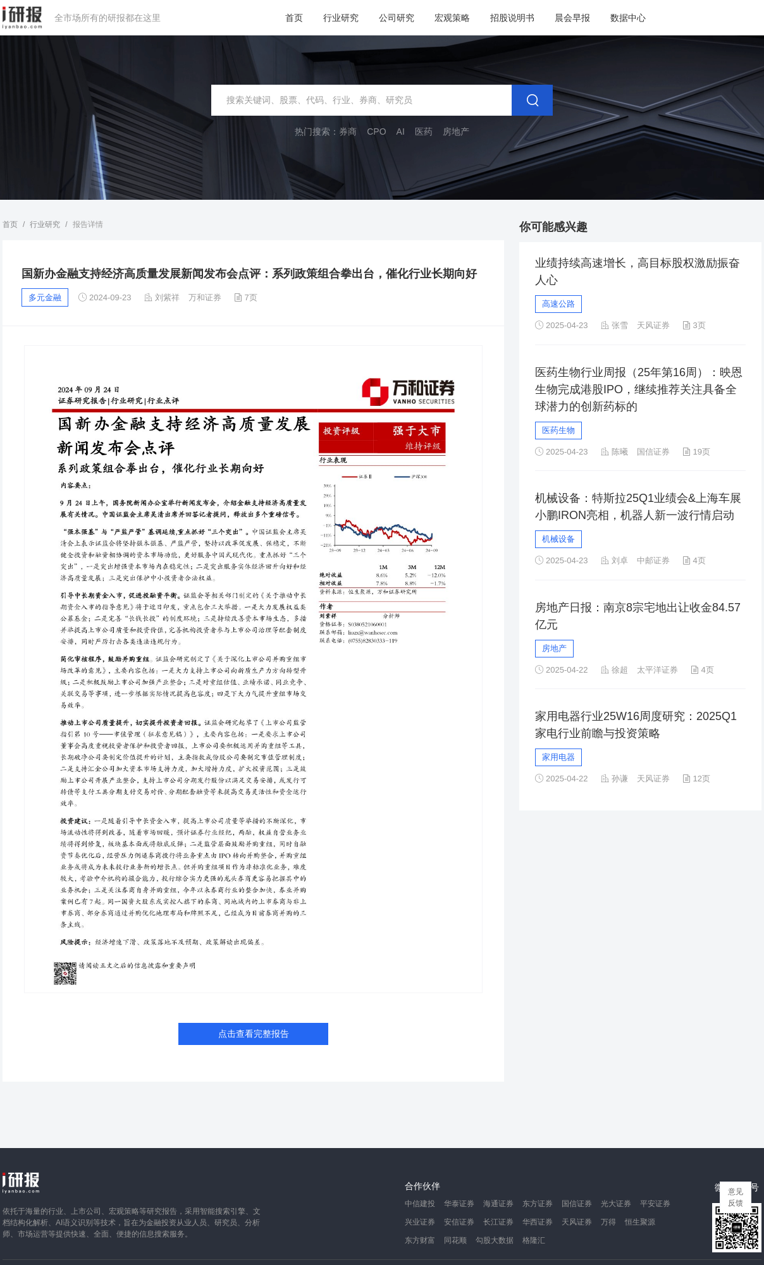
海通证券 (498, 1203)
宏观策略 (452, 18)
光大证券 (616, 1203)
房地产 (554, 648)
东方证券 (537, 1203)
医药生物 (558, 430)
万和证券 (204, 297)
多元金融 (44, 297)
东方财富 (420, 1240)
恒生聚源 (640, 1222)
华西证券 (537, 1222)
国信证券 (577, 1203)
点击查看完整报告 (253, 1034)
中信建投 (420, 1203)
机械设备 (558, 539)
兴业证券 (420, 1222)
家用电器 (558, 757)
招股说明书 (512, 18)
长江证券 (498, 1222)
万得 (608, 1222)
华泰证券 (459, 1203)
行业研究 (341, 18)
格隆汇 (533, 1240)
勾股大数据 (495, 1240)
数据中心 (628, 18)
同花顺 (455, 1240)
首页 (294, 18)
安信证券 (459, 1222)
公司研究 (396, 18)
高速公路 (558, 304)
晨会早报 (572, 18)
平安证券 (655, 1203)
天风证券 (577, 1222)
